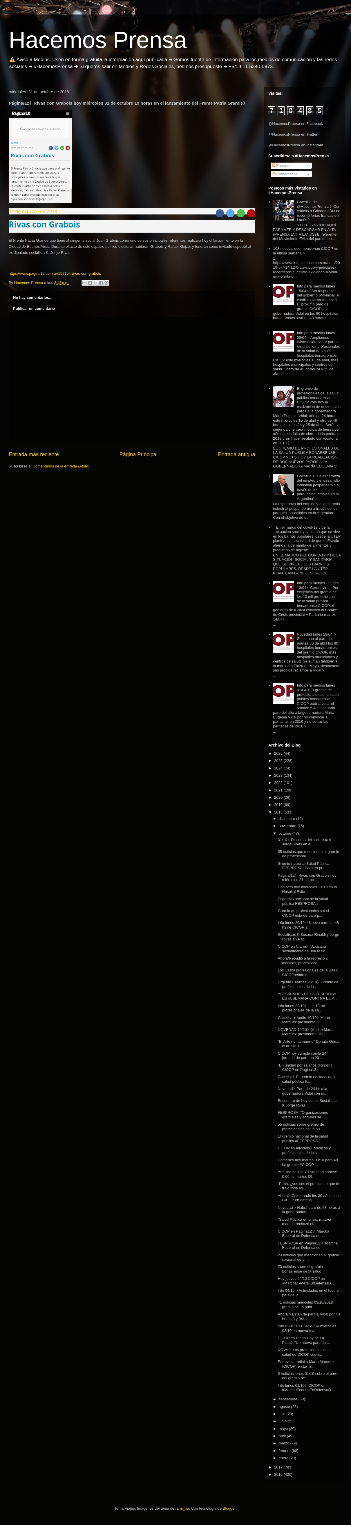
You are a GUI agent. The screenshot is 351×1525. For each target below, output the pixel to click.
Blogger (229, 1508)
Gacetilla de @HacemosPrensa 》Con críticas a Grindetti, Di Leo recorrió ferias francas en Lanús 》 (318, 211)
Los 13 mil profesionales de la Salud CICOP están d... (308, 972)
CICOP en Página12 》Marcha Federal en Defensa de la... (303, 1233)
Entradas (282, 165)
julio (283, 1414)
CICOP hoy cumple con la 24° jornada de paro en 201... (303, 1055)
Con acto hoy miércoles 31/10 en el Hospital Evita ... (307, 889)
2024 (279, 768)
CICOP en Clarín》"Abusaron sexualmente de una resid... (303, 948)
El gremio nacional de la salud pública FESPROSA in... (303, 901)
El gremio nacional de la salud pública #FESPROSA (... (303, 1138)
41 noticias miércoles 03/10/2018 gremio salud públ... (305, 1304)
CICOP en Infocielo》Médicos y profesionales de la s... (304, 1150)
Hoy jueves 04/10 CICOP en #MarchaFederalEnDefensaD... (306, 1280)
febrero (285, 1450)
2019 (279, 804)
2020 (279, 797)
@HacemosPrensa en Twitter (292, 134)
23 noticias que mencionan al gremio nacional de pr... (308, 1257)
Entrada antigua (236, 454)
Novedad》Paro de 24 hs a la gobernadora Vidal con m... (302, 1091)
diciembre (287, 818)
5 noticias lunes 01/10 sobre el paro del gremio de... (307, 1375)
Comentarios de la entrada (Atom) (60, 466)
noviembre (288, 826)
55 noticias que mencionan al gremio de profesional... (308, 853)
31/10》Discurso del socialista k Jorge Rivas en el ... (304, 842)
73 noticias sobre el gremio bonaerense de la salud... (301, 1268)
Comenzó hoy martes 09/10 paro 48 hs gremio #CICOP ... (308, 1162)
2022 (279, 782)
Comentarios (285, 174)
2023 (279, 775)
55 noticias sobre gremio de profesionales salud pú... (301, 1126)
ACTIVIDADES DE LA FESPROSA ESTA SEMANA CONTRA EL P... (307, 996)
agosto (285, 1406)
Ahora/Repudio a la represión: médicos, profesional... (303, 960)
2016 (279, 1474)
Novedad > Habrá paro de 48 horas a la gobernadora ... (309, 1209)
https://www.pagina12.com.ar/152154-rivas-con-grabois (55, 273)
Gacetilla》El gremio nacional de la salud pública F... (307, 1079)
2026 (279, 753)
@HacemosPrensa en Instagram (295, 145)
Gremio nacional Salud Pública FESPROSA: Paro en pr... (303, 865)
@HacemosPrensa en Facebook (295, 123)
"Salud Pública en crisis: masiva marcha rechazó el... (304, 1221)
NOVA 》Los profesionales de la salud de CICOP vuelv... (304, 1352)
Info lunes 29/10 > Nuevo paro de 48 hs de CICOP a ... (308, 924)
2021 (279, 790)
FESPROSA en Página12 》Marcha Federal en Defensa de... (308, 1245)
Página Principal (139, 454)
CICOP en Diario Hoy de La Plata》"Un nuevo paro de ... (304, 1340)
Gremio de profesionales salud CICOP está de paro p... (303, 913)
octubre (285, 833)
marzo (284, 1443)
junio (283, 1421)
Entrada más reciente (34, 454)
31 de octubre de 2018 (33, 211)
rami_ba (182, 1508)
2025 (279, 760)
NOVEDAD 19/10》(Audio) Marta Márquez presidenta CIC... (305, 1031)
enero (284, 1458)
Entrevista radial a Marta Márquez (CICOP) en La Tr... (306, 1364)
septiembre (288, 1399)
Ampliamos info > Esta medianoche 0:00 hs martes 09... (307, 1174)
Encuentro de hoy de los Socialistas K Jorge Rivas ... (307, 1102)
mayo (284, 1428)
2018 (279, 812)
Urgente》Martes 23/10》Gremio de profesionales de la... (308, 984)
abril (283, 1436)
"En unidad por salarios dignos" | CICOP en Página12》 (305, 1067)
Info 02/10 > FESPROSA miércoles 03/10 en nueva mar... (307, 1328)
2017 (279, 1467)
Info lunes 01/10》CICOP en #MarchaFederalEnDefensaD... (306, 1387)
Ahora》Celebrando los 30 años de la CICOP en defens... (309, 1197)
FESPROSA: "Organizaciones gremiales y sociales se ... (303, 1114)
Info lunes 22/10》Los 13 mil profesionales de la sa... (301, 1008)
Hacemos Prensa (98, 40)
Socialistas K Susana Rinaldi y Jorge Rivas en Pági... (308, 936)
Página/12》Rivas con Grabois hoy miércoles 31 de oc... (307, 877)
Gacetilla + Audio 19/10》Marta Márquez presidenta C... (304, 1020)
